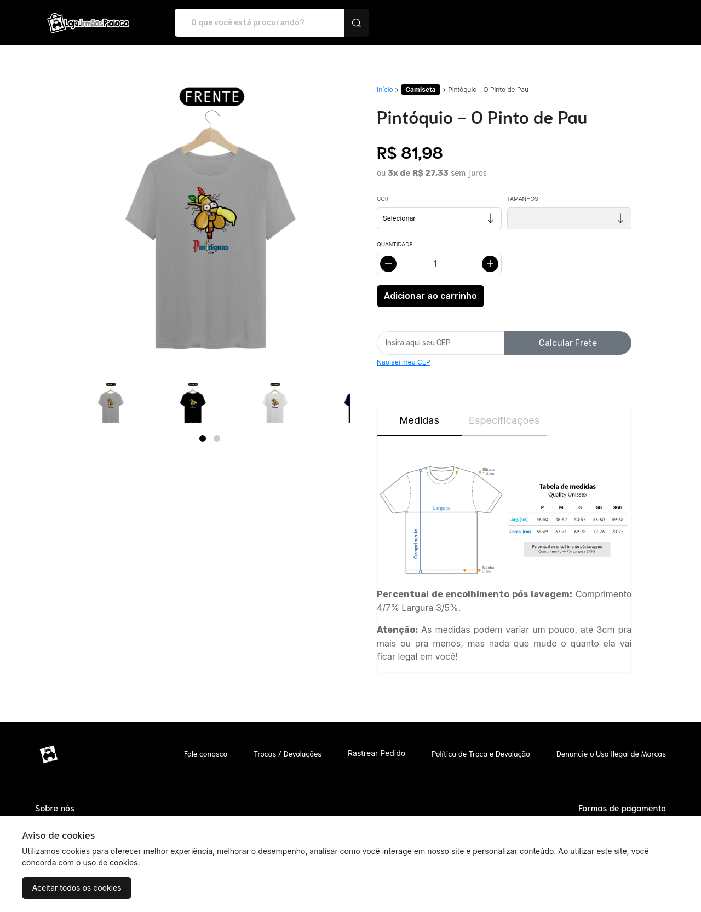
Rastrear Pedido (376, 753)
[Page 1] (202, 438)
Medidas (419, 420)
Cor (382, 198)
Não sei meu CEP (403, 362)
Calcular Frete (568, 343)
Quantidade (394, 244)
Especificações (504, 420)
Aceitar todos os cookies (76, 887)
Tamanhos (522, 198)
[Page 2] (217, 438)
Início (385, 89)
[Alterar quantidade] (439, 263)
